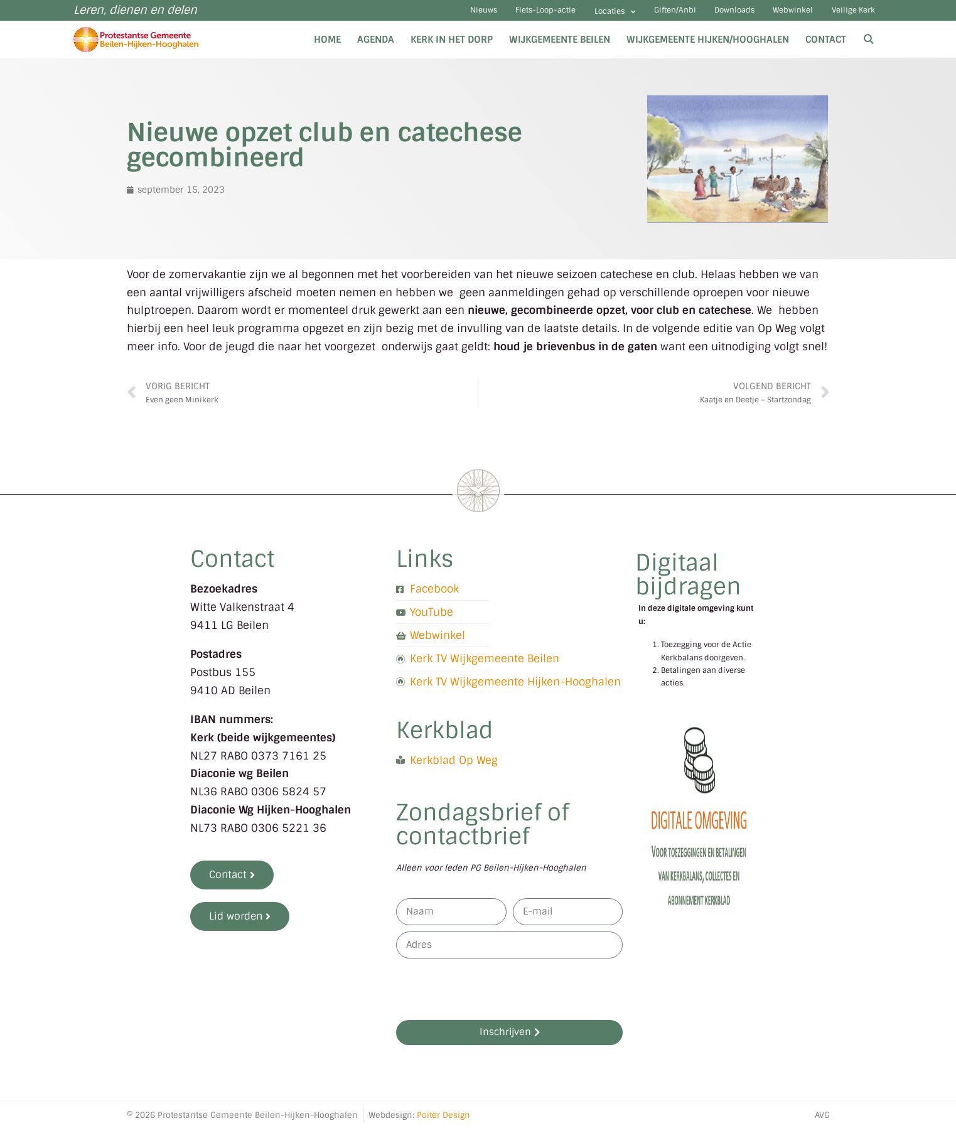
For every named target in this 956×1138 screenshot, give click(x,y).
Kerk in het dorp (452, 49)
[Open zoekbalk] (868, 49)
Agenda (375, 49)
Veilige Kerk (845, 15)
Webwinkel (769, 15)
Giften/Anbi (618, 15)
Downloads (694, 15)
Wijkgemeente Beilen (559, 49)
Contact (825, 49)
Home (327, 49)
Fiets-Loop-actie (456, 15)
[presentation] (491, 998)
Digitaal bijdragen (688, 584)
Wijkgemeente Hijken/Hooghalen (707, 49)
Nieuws (378, 15)
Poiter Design (443, 1124)
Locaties (542, 17)
